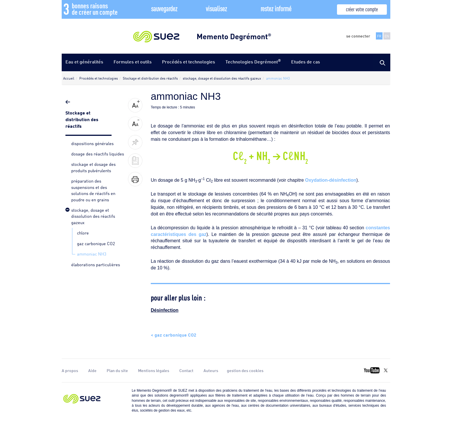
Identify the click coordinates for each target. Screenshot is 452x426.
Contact (186, 370)
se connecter (358, 36)
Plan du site (117, 370)
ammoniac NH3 (91, 253)
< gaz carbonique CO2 (173, 334)
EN (387, 35)
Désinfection (164, 310)
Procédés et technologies (188, 61)
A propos (70, 370)
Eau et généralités (84, 61)
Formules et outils (133, 61)
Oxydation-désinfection (330, 180)
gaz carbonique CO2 (96, 243)
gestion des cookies (245, 370)
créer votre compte (362, 8)
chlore (83, 232)
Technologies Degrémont (253, 61)
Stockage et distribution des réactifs (81, 119)
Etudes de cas (305, 61)
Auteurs (211, 370)
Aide (92, 370)
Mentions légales (153, 370)
